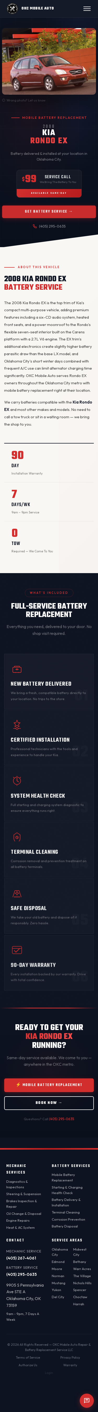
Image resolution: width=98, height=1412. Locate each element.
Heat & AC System (20, 1227)
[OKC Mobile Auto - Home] (30, 9)
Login (49, 1373)
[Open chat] (87, 1401)
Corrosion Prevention (68, 1219)
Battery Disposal (65, 1226)
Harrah (78, 1304)
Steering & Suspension (23, 1194)
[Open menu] (87, 8)
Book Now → (49, 1105)
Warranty (70, 1365)
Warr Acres (82, 1269)
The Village (82, 1276)
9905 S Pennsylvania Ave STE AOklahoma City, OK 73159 (25, 1295)
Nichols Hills (82, 1283)
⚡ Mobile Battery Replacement (49, 1087)
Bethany (79, 1262)
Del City (58, 1297)
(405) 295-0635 (61, 1121)
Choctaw (80, 1297)
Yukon (56, 1290)
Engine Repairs (18, 1220)
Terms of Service (28, 1357)
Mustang (58, 1283)
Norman (58, 1276)
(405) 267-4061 (21, 1258)
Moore (57, 1269)
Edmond (58, 1262)
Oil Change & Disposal (23, 1213)
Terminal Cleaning (66, 1212)
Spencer (79, 1290)
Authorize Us (28, 1365)
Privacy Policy (70, 1357)
